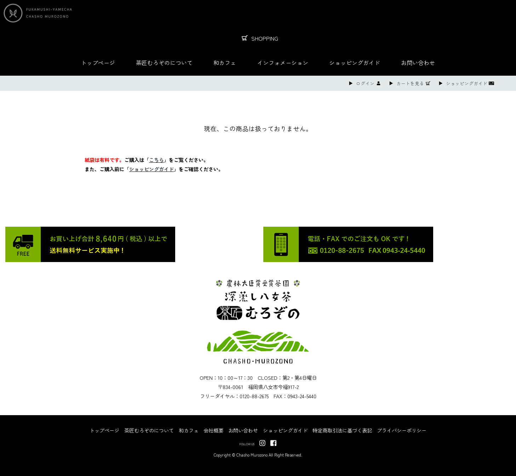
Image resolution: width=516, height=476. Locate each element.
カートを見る (410, 83)
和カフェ (224, 62)
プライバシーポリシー (401, 430)
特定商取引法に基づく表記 (342, 430)
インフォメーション (282, 62)
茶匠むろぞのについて (164, 62)
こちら (156, 159)
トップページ (98, 62)
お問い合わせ (418, 62)
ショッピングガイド (354, 62)
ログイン (365, 83)
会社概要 (213, 430)
